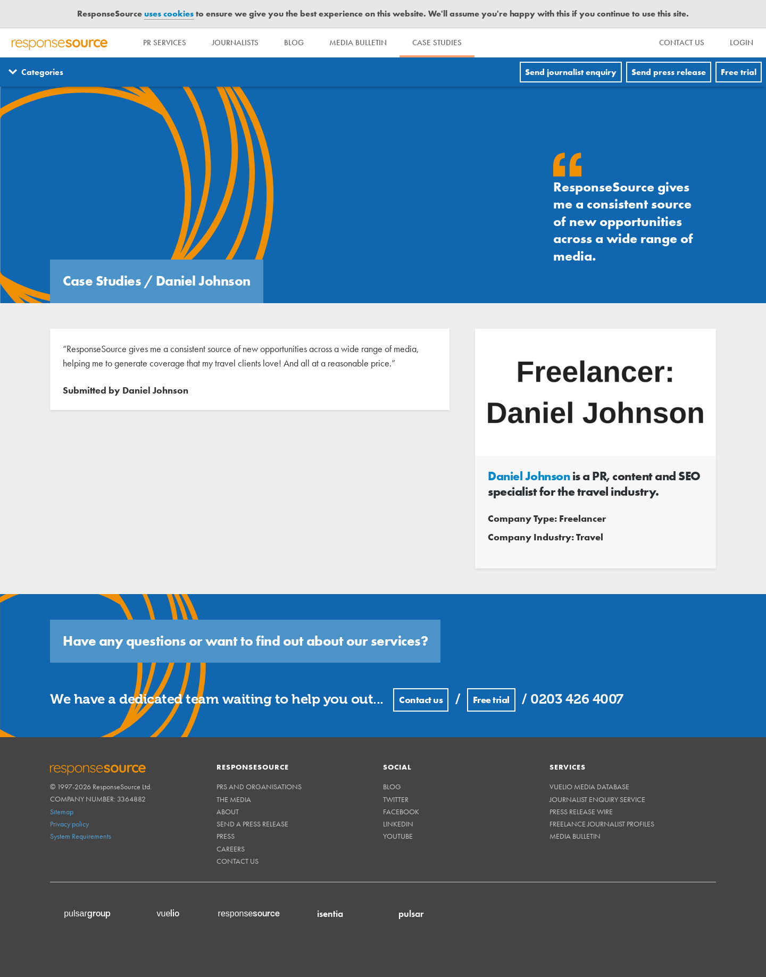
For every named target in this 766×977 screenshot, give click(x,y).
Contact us (421, 700)
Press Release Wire (581, 811)
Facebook (401, 811)
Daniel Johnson (529, 476)
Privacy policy (69, 824)
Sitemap (61, 811)
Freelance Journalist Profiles (601, 824)
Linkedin (398, 824)
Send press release (668, 72)
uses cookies (169, 13)
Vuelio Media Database (589, 786)
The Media (234, 799)
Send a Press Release (252, 824)
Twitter (396, 799)
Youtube (398, 836)
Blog (294, 42)
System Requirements (80, 836)
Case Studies (437, 42)
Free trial (738, 72)
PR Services (164, 42)
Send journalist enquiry (571, 72)
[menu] (681, 42)
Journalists (235, 42)
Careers (231, 849)
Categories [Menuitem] (42, 72)
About (228, 811)
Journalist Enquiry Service (597, 799)
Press (226, 836)
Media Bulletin (358, 42)
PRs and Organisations (259, 786)
